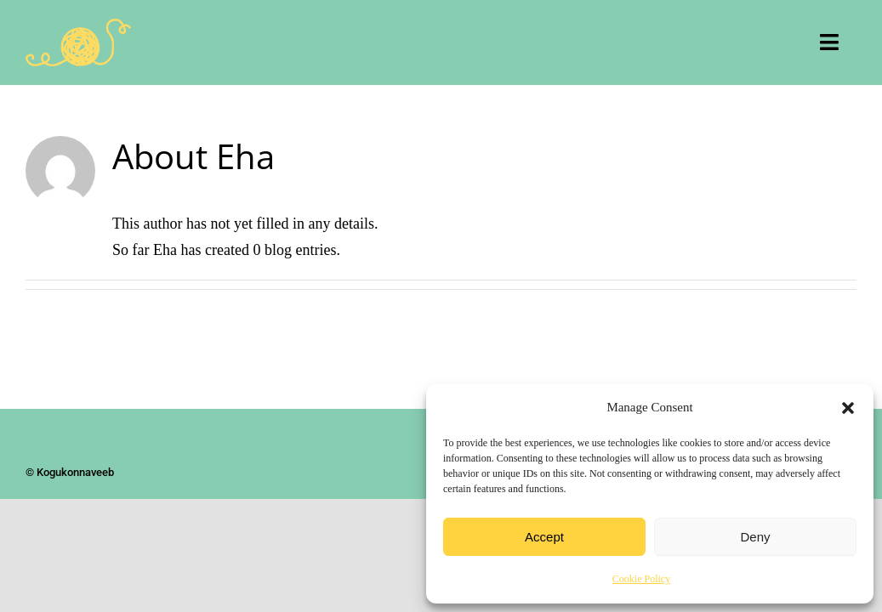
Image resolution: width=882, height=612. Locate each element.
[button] (847, 408)
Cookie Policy (641, 579)
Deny (755, 537)
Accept (544, 537)
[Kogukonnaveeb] (78, 26)
